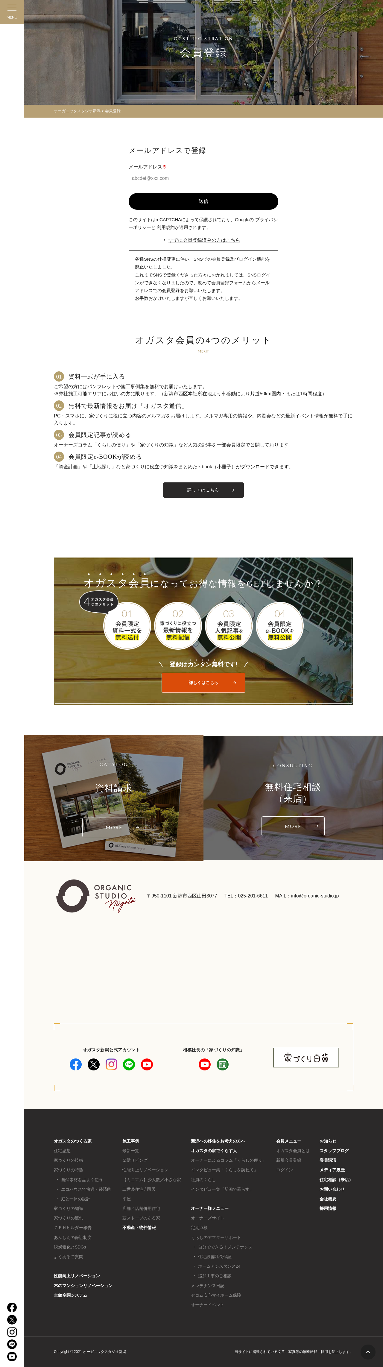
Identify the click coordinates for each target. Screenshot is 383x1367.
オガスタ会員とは (293, 1150)
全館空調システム (70, 1295)
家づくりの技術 (68, 1160)
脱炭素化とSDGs (70, 1247)
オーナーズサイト (207, 1218)
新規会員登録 (288, 1160)
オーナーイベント (207, 1304)
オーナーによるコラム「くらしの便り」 (228, 1160)
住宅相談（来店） (336, 1179)
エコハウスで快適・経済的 (86, 1189)
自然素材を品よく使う (82, 1179)
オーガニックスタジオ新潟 (77, 111)
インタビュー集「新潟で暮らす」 (222, 1189)
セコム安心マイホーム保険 (216, 1295)
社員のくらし (203, 1179)
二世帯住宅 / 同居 (138, 1189)
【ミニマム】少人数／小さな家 (151, 1179)
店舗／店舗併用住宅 (141, 1208)
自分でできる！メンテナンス (225, 1247)
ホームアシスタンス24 (219, 1266)
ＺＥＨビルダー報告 (73, 1227)
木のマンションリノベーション (83, 1285)
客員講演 (328, 1160)
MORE (114, 827)
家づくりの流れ (68, 1218)
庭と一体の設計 (75, 1198)
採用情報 (328, 1208)
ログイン (284, 1169)
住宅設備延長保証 (215, 1256)
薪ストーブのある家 (141, 1218)
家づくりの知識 (68, 1208)
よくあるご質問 (68, 1256)
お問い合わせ (332, 1189)
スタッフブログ (334, 1150)
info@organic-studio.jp (315, 895)
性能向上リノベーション (77, 1275)
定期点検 (199, 1227)
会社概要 (328, 1198)
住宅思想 (62, 1150)
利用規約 (166, 227)
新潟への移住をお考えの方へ (218, 1141)
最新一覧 (130, 1150)
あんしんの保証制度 (73, 1237)
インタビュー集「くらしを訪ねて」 (224, 1169)
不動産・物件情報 (139, 1227)
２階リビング (135, 1160)
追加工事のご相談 (215, 1275)
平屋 (126, 1198)
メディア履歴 (332, 1169)
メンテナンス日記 (207, 1285)
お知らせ (328, 1141)
